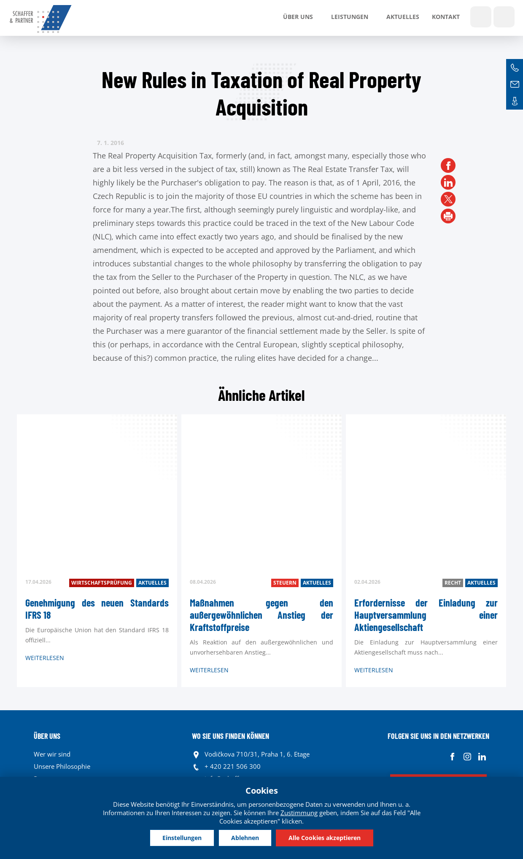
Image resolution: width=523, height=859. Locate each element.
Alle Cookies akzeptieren (325, 838)
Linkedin (481, 756)
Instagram (467, 756)
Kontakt (446, 17)
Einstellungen (181, 838)
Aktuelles (402, 17)
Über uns (298, 17)
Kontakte (514, 101)
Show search (480, 16)
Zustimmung (299, 812)
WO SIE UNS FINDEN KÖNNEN (230, 736)
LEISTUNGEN (349, 17)
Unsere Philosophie (62, 766)
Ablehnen (245, 838)
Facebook (452, 756)
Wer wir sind (52, 754)
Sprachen (504, 16)
